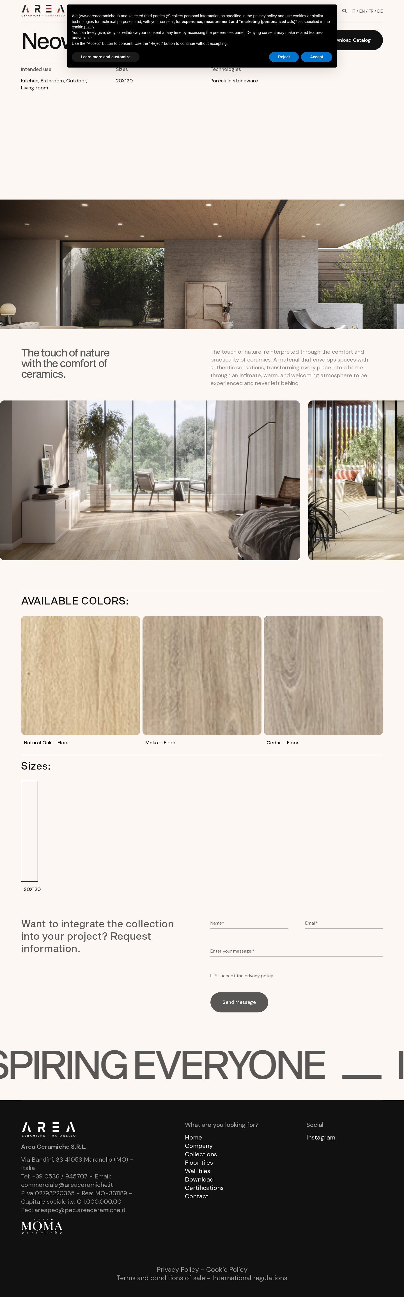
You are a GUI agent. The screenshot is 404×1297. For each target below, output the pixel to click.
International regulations (249, 1277)
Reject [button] (284, 57)
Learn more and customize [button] (105, 57)
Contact (196, 1196)
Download (199, 1179)
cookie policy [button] (83, 27)
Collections (201, 1154)
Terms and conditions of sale (161, 1277)
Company (199, 1146)
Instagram (320, 1137)
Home (193, 1137)
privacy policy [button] (265, 16)
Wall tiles (197, 1171)
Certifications (204, 1188)
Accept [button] (316, 57)
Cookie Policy (226, 1269)
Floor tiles (199, 1163)
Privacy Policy (178, 1269)
